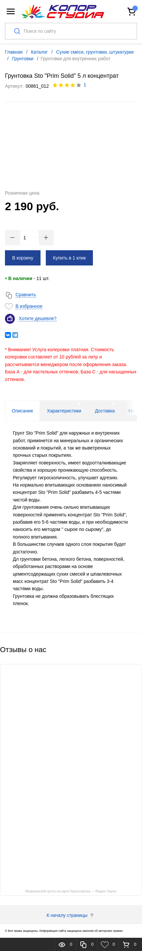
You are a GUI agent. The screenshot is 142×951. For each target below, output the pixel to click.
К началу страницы (71, 915)
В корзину (22, 258)
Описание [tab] (22, 410)
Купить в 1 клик (69, 258)
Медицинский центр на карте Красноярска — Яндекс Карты (71, 891)
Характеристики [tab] (64, 410)
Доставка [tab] (105, 410)
